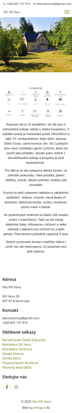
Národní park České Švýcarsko (24, 340)
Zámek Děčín (11, 358)
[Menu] (67, 11)
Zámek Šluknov (13, 354)
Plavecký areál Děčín (16, 367)
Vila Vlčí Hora (41, 401)
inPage (39, 408)
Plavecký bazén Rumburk (20, 363)
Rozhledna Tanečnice (17, 349)
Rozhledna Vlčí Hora (16, 344)
